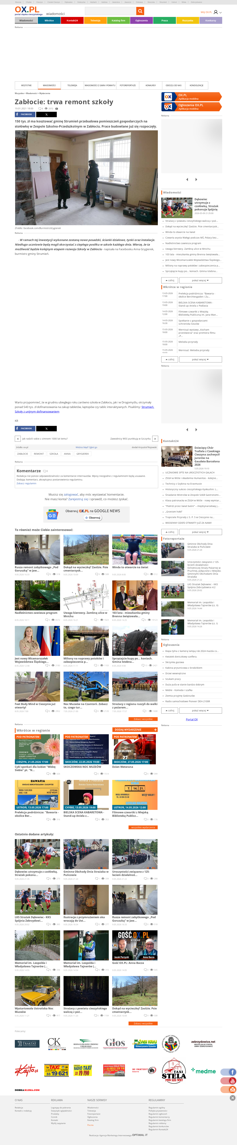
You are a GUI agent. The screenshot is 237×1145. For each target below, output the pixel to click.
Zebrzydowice (196, 2)
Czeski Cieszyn (54, 2)
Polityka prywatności (158, 1110)
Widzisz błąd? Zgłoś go (86, 447)
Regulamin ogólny (157, 1107)
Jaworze (127, 2)
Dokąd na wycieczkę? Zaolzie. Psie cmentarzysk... (192, 226)
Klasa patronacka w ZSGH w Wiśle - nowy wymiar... (193, 500)
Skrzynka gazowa (174, 662)
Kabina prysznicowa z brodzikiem (183, 667)
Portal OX (192, 719)
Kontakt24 (72, 20)
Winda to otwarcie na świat (180, 232)
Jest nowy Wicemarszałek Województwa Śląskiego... (193, 260)
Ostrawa (139, 2)
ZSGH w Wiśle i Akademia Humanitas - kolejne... (191, 478)
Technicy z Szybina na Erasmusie (183, 483)
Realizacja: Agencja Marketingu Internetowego (118, 1135)
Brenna (18, 2)
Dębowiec (69, 2)
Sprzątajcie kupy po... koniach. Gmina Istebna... (191, 271)
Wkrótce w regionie (33, 730)
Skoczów (151, 2)
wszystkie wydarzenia (143, 827)
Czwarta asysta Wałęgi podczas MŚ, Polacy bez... (191, 237)
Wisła (184, 2)
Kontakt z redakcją (23, 1110)
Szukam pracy (173, 678)
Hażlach (93, 2)
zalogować (71, 494)
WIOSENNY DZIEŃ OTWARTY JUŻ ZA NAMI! (188, 522)
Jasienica (116, 2)
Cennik (54, 1117)
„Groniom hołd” (173, 511)
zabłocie (22, 453)
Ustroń (174, 2)
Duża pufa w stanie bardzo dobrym (184, 684)
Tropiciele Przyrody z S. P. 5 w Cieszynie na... (189, 517)
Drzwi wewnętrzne (175, 673)
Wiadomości (26, 20)
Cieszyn (39, 2)
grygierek (83, 453)
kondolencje (196, 85)
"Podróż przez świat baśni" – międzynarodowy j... (192, 506)
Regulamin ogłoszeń (158, 1113)
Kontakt (54, 1120)
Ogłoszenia (141, 20)
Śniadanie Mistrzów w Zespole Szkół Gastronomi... (193, 494)
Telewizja (95, 20)
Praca (164, 20)
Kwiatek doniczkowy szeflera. (181, 656)
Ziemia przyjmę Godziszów (180, 695)
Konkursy (211, 20)
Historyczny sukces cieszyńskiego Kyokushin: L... (191, 489)
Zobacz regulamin (26, 483)
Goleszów (81, 2)
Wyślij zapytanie (58, 1123)
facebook (24, 114)
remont (39, 453)
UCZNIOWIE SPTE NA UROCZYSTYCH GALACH (189, 472)
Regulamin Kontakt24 (158, 1129)
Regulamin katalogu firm (160, 1120)
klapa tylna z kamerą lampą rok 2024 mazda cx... (192, 651)
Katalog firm (118, 20)
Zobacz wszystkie (143, 719)
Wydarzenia (44, 93)
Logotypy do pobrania (61, 1107)
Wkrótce (49, 20)
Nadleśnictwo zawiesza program (183, 243)
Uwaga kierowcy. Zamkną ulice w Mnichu (188, 248)
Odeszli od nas (174, 85)
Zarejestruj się (78, 499)
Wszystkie (26, 85)
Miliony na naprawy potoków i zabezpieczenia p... (192, 265)
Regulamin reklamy (157, 1123)
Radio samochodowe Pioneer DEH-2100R (187, 701)
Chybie (28, 2)
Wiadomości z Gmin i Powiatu (100, 85)
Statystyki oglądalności (61, 1110)
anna (67, 453)
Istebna (104, 2)
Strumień (163, 2)
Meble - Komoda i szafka (178, 690)
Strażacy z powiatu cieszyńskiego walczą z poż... (191, 220)
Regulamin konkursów (159, 1126)
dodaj (128, 729)
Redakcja (19, 1107)
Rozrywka (187, 20)
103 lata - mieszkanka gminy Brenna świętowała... (192, 254)
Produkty (55, 1113)
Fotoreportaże (128, 85)
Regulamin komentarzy (159, 1117)
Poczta (90, 1125)
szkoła (54, 453)
